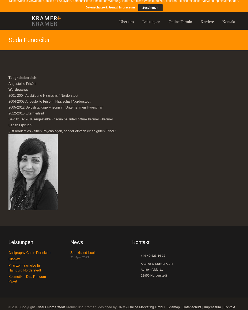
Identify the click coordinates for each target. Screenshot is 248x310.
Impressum (212, 304)
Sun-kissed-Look (83, 250)
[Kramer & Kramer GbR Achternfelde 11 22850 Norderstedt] (136, 267)
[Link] (44, 19)
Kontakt (229, 304)
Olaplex (14, 256)
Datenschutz (192, 304)
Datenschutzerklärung (100, 2)
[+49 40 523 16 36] (136, 253)
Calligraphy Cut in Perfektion (29, 250)
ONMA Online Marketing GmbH (141, 304)
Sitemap (173, 304)
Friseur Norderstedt (50, 304)
